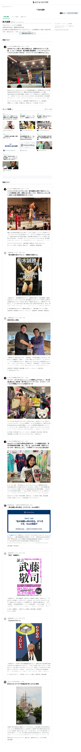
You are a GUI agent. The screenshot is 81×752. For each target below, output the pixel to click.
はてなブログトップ (59, 27)
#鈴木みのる (10, 737)
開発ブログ (71, 26)
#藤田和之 (46, 310)
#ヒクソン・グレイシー (25, 310)
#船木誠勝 (25, 101)
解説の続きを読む (27, 33)
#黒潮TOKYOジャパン (34, 101)
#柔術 (40, 495)
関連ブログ (23, 16)
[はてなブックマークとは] (12, 109)
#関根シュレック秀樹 (12, 103)
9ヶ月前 (27, 188)
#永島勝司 (38, 609)
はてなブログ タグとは (59, 26)
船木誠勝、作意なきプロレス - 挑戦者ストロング (44, 116)
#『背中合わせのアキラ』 (13, 370)
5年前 (24, 618)
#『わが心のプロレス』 (13, 674)
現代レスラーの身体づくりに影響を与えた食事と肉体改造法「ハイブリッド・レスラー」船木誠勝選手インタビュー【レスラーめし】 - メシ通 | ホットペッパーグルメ (10, 117)
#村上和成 (39, 432)
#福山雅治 (43, 101)
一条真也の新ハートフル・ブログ (14, 252)
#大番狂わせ (22, 103)
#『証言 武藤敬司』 (12, 609)
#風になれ (27, 737)
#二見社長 (35, 103)
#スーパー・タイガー (24, 432)
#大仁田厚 (15, 434)
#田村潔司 (40, 310)
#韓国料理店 (39, 245)
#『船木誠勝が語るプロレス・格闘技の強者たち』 (19, 308)
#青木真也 (15, 545)
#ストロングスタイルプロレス (14, 101)
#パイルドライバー (19, 737)
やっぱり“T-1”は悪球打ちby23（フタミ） (16, 46)
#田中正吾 (40, 368)
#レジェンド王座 (11, 245)
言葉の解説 (6, 16)
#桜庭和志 (34, 310)
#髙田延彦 (15, 310)
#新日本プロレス (35, 737)
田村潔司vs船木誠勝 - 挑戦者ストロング (10, 137)
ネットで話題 (15, 16)
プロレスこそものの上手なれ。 (14, 681)
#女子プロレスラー (40, 243)
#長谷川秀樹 (22, 495)
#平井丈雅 (15, 432)
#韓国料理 (32, 245)
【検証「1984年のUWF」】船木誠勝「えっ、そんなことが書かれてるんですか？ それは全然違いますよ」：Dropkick (10, 158)
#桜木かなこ (29, 103)
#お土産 (9, 497)
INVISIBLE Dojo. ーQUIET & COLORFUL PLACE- (18, 505)
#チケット (36, 497)
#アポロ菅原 (43, 737)
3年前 (31, 505)
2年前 (27, 441)
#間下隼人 (45, 432)
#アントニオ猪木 (43, 308)
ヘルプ (66, 26)
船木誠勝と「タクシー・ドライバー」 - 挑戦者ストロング (27, 116)
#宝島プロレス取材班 (24, 609)
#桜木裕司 (33, 432)
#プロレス (41, 103)
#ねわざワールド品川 (12, 495)
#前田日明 (9, 310)
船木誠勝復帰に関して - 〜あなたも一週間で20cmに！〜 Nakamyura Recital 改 (27, 138)
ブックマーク (6, 114)
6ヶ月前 (27, 46)
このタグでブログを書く (72, 13)
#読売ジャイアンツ (17, 497)
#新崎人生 (31, 243)
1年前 (24, 252)
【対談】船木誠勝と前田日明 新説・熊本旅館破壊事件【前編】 (44, 138)
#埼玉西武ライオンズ (28, 497)
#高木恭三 (22, 674)
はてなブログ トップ (8, 6)
